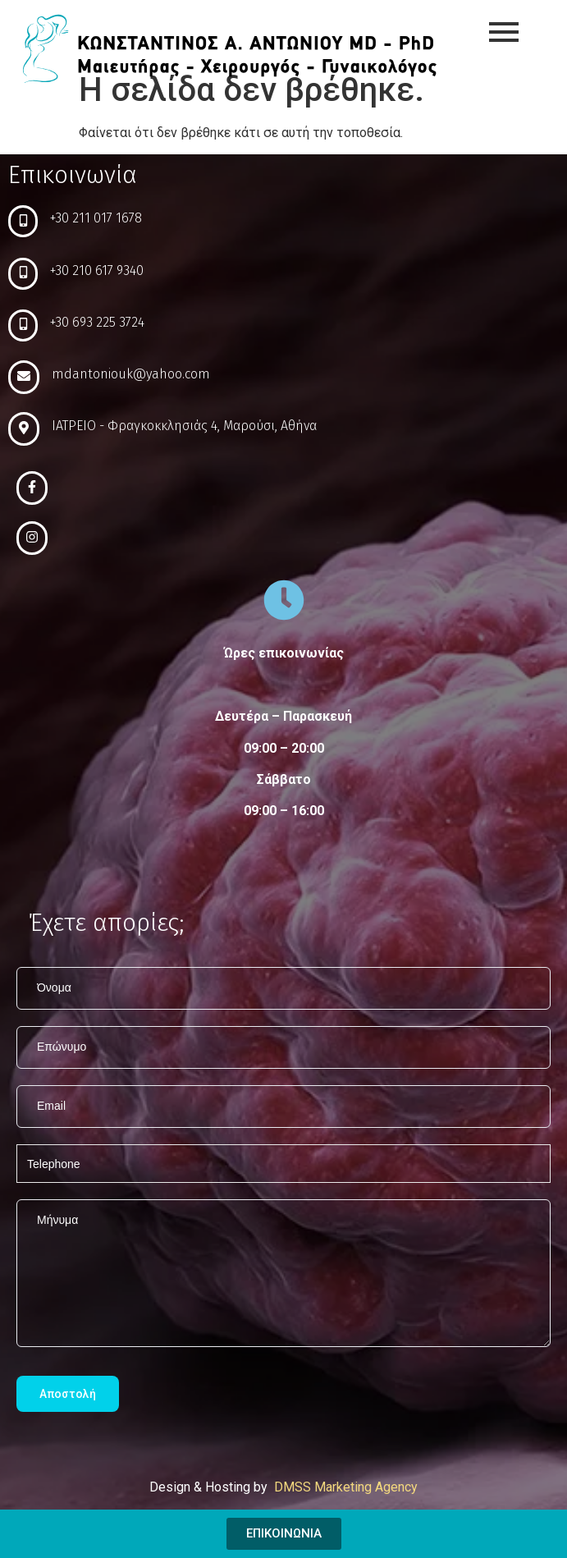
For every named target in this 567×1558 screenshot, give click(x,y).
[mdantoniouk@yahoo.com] (23, 377)
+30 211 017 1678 (96, 218)
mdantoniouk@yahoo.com (131, 374)
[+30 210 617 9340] (23, 274)
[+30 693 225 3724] (23, 325)
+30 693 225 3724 (97, 322)
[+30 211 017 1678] (23, 221)
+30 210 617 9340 (97, 270)
